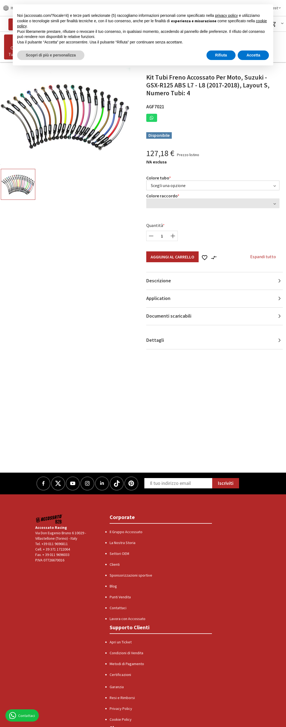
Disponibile (159, 135)
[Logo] (49, 519)
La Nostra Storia (122, 542)
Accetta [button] (253, 55)
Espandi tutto (263, 256)
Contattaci (118, 607)
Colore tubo (157, 178)
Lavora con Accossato (127, 618)
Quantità (154, 225)
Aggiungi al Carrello (172, 257)
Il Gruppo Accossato (126, 531)
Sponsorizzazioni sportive (131, 575)
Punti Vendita (120, 597)
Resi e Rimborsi (122, 697)
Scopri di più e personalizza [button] (51, 55)
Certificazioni (120, 674)
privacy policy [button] (226, 15)
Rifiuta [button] (221, 55)
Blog (113, 586)
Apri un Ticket (121, 642)
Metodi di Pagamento (127, 663)
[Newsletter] (178, 483)
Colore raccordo (162, 195)
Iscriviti (225, 483)
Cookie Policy (121, 719)
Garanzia (117, 686)
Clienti (115, 564)
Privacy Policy (121, 708)
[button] (278, 24)
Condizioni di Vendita (126, 652)
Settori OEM (119, 553)
